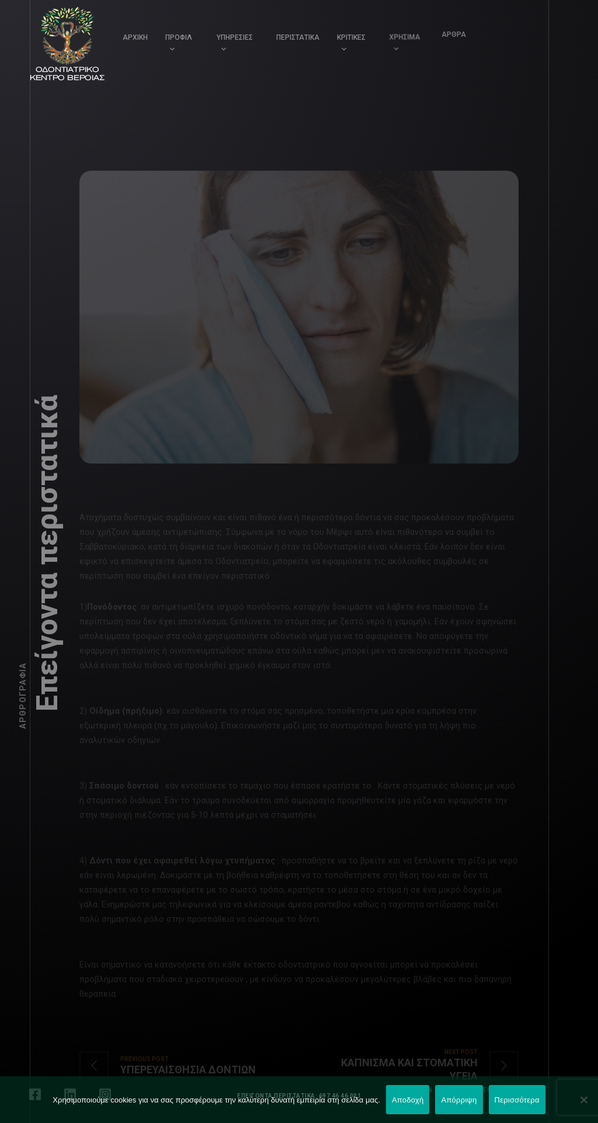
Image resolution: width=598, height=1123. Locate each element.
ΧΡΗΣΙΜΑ (400, 33)
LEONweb (494, 1090)
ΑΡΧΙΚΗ (135, 37)
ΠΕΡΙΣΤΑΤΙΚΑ (297, 37)
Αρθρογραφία (22, 696)
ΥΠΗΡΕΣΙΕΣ (235, 37)
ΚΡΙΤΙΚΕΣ (350, 36)
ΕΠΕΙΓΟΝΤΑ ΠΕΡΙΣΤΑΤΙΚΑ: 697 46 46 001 (299, 1096)
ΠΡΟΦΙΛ (178, 37)
